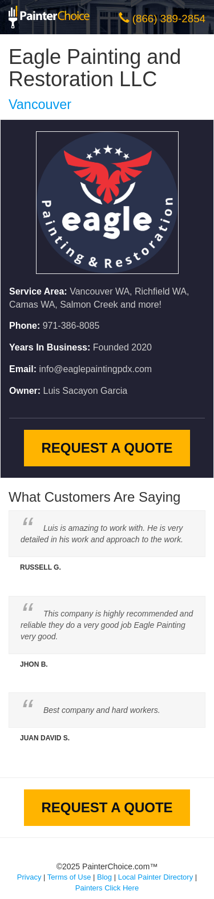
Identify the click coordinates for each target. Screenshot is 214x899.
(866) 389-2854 (168, 19)
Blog (104, 877)
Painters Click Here (107, 888)
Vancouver (40, 104)
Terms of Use (69, 877)
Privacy (29, 877)
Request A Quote (106, 447)
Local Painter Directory (155, 877)
